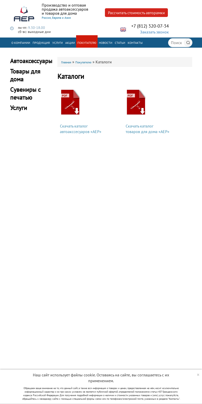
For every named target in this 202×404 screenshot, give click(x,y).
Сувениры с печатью (25, 93)
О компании (20, 43)
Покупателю (86, 43)
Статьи (120, 43)
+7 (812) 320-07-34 (150, 26)
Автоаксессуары (31, 61)
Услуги (57, 43)
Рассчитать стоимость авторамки (136, 12)
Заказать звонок (154, 31)
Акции (70, 43)
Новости (105, 43)
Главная (66, 62)
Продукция (41, 43)
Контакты (135, 43)
